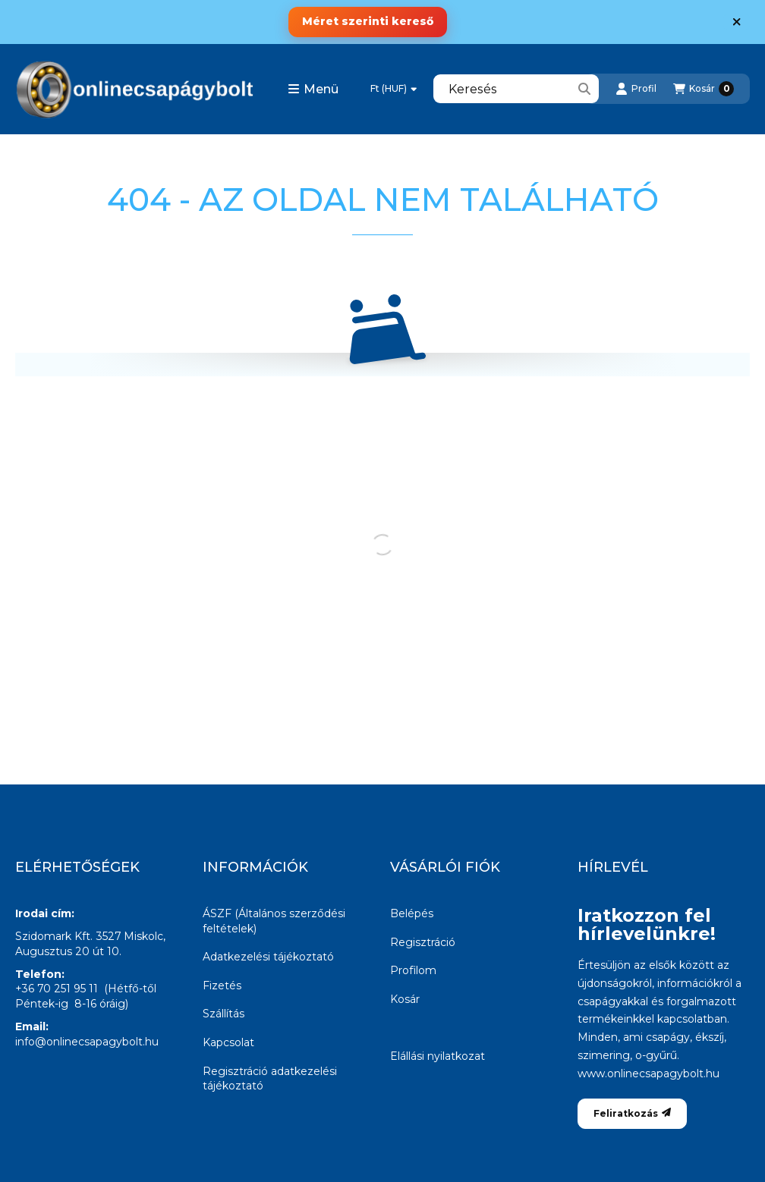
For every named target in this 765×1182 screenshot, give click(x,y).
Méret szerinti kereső (367, 21)
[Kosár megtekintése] (703, 89)
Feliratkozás (632, 1113)
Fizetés (222, 985)
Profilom (413, 970)
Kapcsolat (228, 1042)
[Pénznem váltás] (393, 89)
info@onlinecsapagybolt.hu (87, 1041)
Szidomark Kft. (54, 936)
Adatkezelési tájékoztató (268, 957)
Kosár (405, 999)
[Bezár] (736, 22)
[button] (313, 89)
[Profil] (636, 89)
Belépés (411, 913)
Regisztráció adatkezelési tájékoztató (270, 1078)
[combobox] (516, 89)
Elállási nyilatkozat (437, 1056)
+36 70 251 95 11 (56, 988)
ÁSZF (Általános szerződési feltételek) (274, 921)
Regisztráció (422, 942)
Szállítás (223, 1013)
